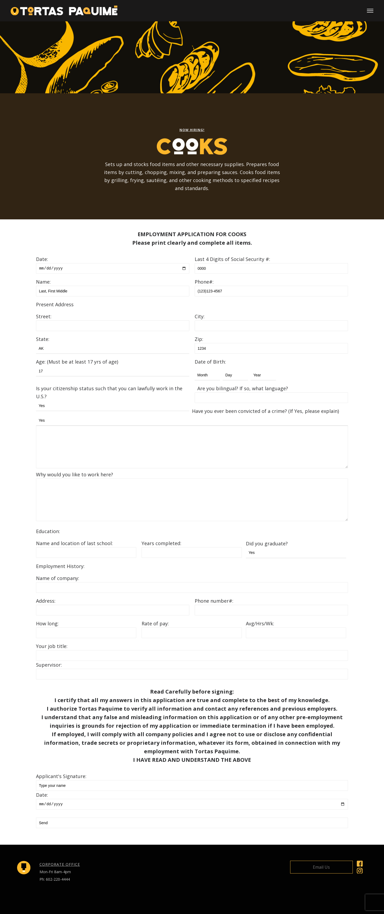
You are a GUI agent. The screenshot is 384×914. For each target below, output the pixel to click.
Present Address (55, 304)
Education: (48, 531)
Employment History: (60, 566)
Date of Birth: (210, 362)
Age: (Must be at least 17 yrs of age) (77, 362)
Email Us (321, 867)
